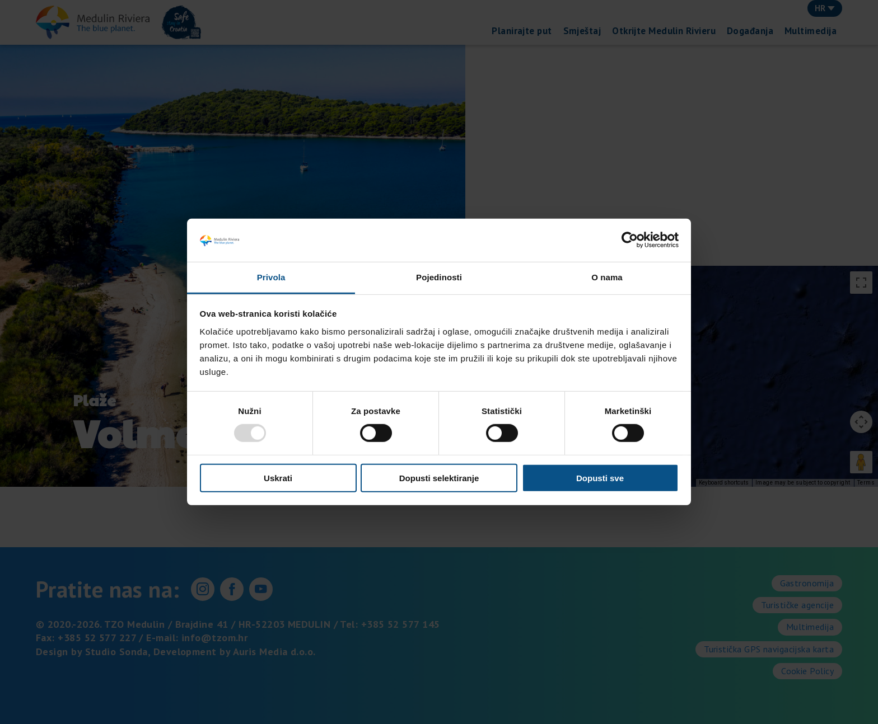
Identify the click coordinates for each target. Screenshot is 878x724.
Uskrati (278, 477)
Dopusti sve (600, 477)
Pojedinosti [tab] (439, 277)
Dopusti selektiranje (439, 477)
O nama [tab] (607, 277)
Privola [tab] (271, 277)
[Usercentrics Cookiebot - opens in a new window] (630, 240)
